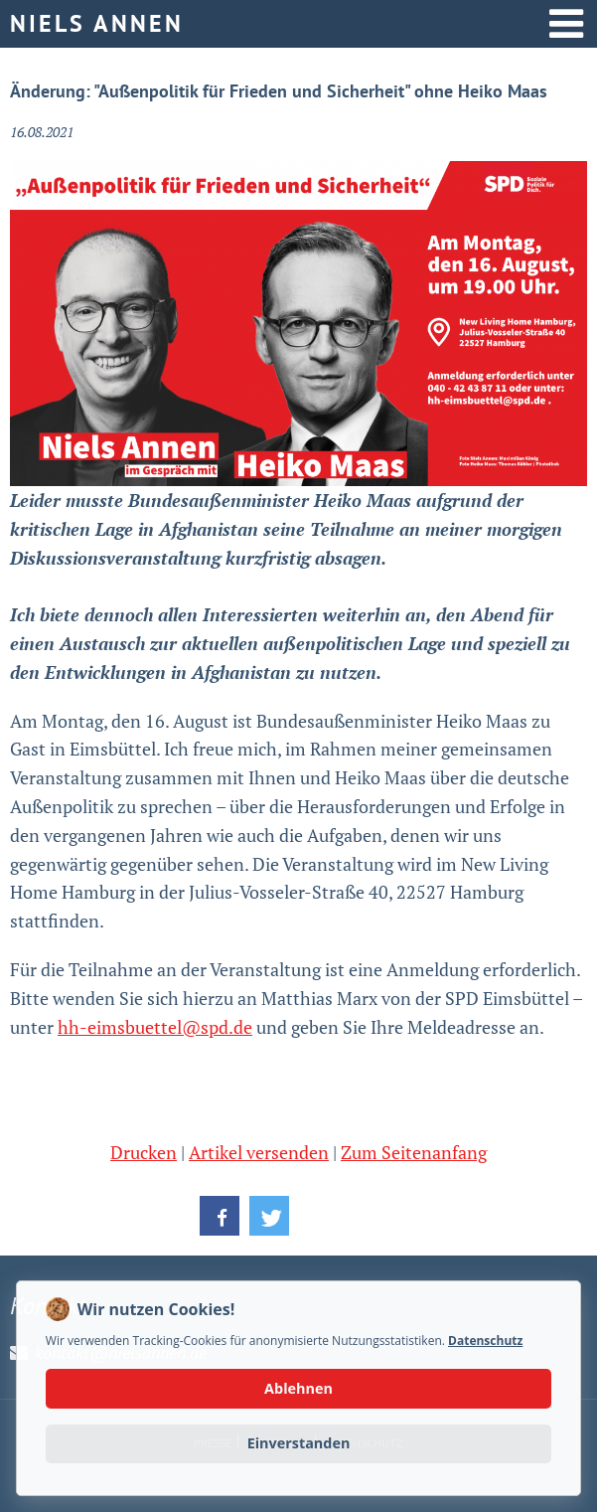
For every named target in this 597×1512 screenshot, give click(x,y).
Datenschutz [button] (485, 1340)
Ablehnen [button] (298, 1388)
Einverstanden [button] (299, 1442)
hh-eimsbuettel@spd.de (155, 1027)
